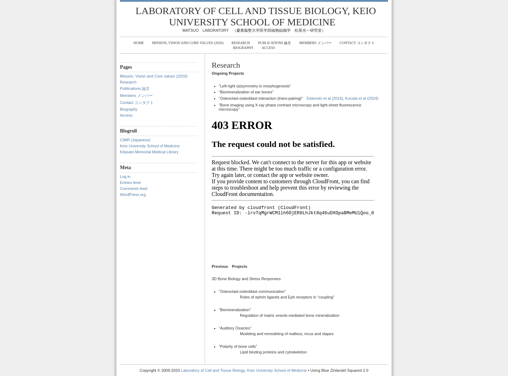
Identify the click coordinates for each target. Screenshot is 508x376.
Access (268, 48)
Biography (243, 48)
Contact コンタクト (357, 43)
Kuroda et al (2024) (361, 98)
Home (138, 43)
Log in (125, 176)
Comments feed (133, 188)
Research (240, 43)
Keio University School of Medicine (150, 146)
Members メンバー (315, 43)
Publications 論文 (274, 43)
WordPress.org (133, 194)
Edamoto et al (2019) (325, 98)
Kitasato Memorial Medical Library (149, 152)
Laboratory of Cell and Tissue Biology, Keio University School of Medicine (255, 16)
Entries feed (130, 182)
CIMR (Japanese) (135, 140)
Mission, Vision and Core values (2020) (187, 43)
